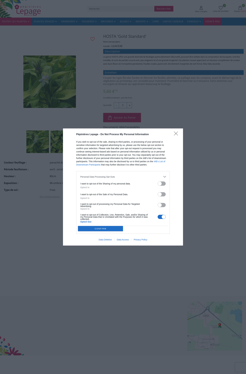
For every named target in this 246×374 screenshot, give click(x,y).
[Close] (177, 134)
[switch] (162, 183)
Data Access (123, 239)
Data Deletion (105, 239)
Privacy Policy (140, 239)
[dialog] (123, 187)
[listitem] (123, 176)
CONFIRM (100, 228)
